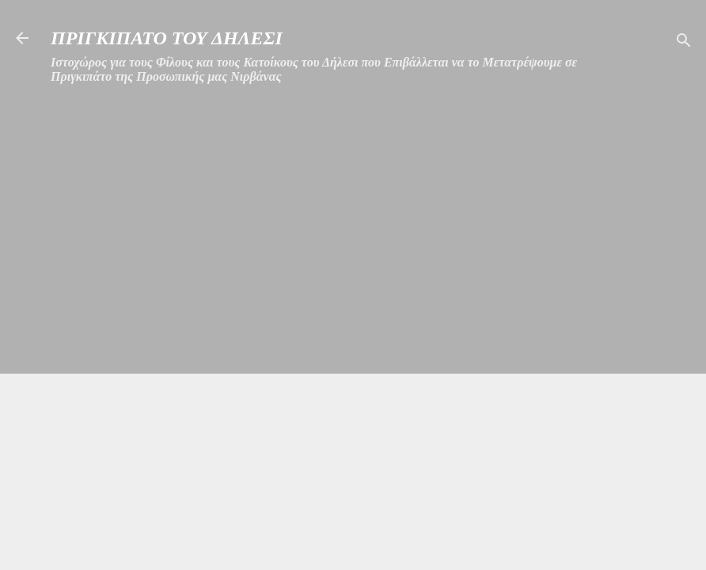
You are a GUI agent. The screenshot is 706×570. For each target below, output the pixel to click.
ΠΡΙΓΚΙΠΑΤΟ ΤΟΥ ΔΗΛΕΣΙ (167, 38)
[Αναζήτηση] (683, 43)
